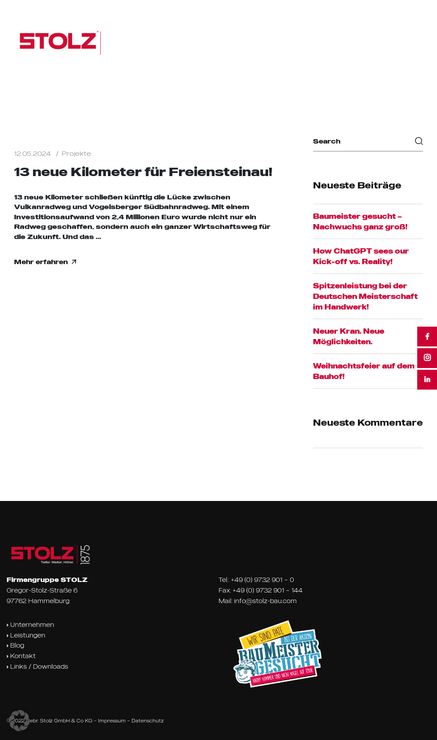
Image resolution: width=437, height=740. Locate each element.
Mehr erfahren (45, 262)
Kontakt (21, 656)
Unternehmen (30, 625)
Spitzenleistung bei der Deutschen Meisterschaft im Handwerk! (365, 296)
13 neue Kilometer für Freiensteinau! (143, 171)
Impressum (112, 721)
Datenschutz (147, 721)
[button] (19, 720)
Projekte (76, 153)
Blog (15, 645)
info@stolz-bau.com (265, 601)
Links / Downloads (37, 666)
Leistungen (26, 635)
